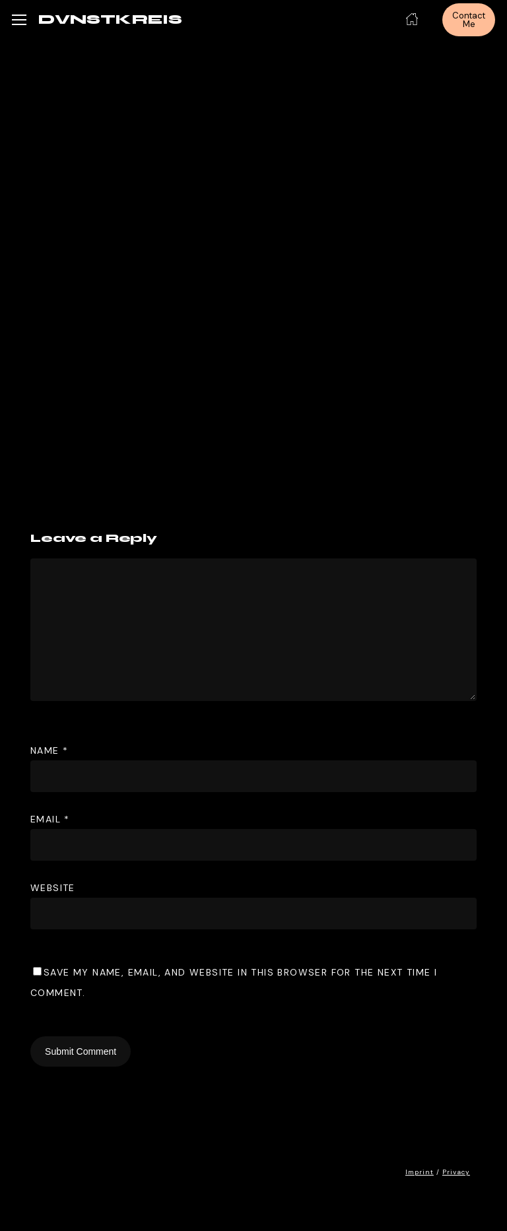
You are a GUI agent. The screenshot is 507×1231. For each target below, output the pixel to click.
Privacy (456, 1172)
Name (49, 750)
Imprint (419, 1172)
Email (50, 819)
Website (52, 888)
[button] (19, 20)
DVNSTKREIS (110, 19)
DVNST (269, 198)
